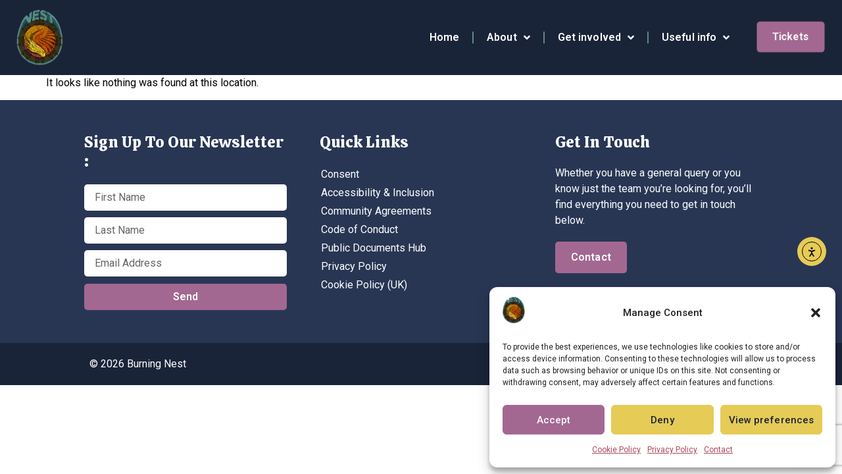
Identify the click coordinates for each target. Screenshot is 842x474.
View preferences (771, 420)
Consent (340, 174)
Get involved (596, 37)
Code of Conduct (359, 229)
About (508, 37)
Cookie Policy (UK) (364, 284)
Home (444, 37)
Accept (554, 420)
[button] (815, 312)
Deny (662, 420)
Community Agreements (376, 211)
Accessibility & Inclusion (377, 192)
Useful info (696, 37)
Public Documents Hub (373, 248)
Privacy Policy (672, 449)
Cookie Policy (616, 449)
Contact (718, 449)
